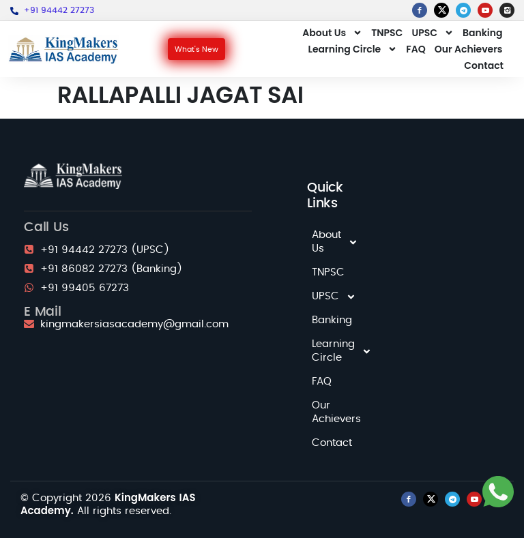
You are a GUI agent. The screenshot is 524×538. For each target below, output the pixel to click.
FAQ (415, 49)
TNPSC (387, 33)
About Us (332, 33)
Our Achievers (469, 49)
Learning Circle (353, 49)
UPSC (432, 33)
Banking (483, 33)
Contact (484, 65)
